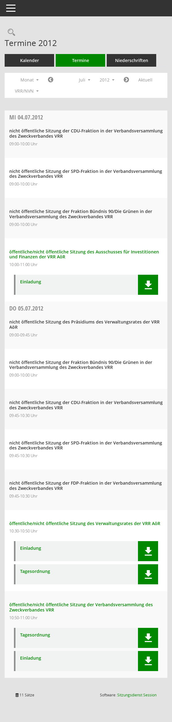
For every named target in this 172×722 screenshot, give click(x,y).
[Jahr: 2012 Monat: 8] (126, 80)
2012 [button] (107, 80)
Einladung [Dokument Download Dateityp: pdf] (30, 282)
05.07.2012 (26, 308)
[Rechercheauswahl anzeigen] (10, 32)
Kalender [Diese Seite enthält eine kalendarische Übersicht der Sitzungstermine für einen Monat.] (29, 60)
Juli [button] (84, 80)
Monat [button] (29, 80)
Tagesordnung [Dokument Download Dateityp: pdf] (35, 571)
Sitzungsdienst (137, 695)
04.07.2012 (26, 117)
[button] (148, 285)
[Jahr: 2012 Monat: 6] (50, 80)
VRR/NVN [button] (27, 91)
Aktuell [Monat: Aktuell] (145, 80)
